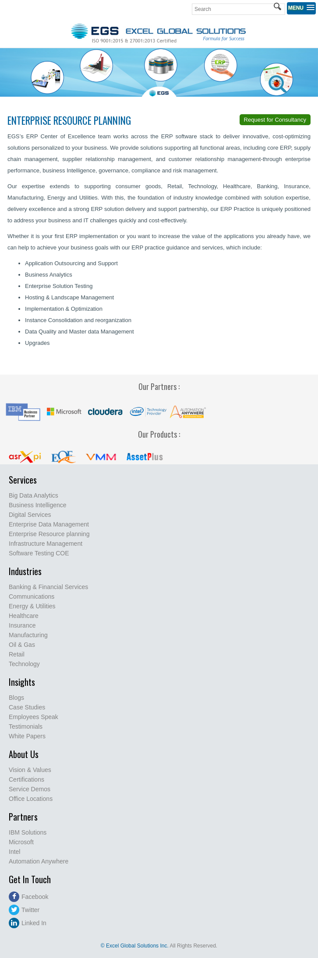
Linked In (27, 923)
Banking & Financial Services (48, 586)
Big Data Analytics (33, 495)
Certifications (26, 779)
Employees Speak (33, 716)
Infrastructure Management (45, 543)
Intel (14, 851)
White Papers (27, 736)
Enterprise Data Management (49, 524)
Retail (17, 654)
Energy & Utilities (32, 606)
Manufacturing (28, 635)
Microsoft (21, 842)
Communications (31, 596)
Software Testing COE (39, 553)
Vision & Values (30, 769)
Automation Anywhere (38, 861)
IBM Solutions (27, 832)
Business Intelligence (38, 505)
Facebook (28, 896)
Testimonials (25, 726)
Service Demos (29, 789)
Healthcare (24, 615)
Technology (24, 663)
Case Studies (27, 707)
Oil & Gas (22, 644)
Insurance (22, 625)
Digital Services (30, 514)
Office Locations (31, 798)
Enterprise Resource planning (49, 533)
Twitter (24, 910)
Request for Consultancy (275, 119)
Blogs (16, 697)
